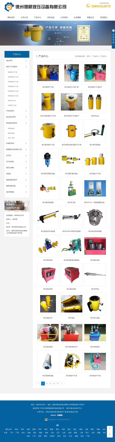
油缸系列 (17, 60)
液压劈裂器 (17, 192)
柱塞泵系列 (17, 143)
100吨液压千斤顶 (13, 77)
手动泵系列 (17, 111)
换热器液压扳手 (17, 180)
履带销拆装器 (17, 186)
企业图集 (77, 17)
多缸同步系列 (17, 117)
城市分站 (8, 429)
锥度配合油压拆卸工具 (17, 149)
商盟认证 (90, 17)
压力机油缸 (17, 161)
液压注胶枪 (17, 167)
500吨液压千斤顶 (13, 91)
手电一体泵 (11, 138)
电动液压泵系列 (17, 123)
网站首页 (11, 17)
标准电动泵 (11, 133)
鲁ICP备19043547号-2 (74, 408)
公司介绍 (24, 17)
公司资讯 (64, 17)
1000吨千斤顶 (12, 105)
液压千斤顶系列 (17, 66)
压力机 (17, 155)
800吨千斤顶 (11, 100)
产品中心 (37, 17)
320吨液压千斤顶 (13, 86)
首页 (88, 56)
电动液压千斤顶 (12, 72)
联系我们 (103, 17)
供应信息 (50, 17)
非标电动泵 (11, 128)
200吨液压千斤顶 (13, 81)
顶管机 (17, 174)
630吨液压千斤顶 (13, 96)
